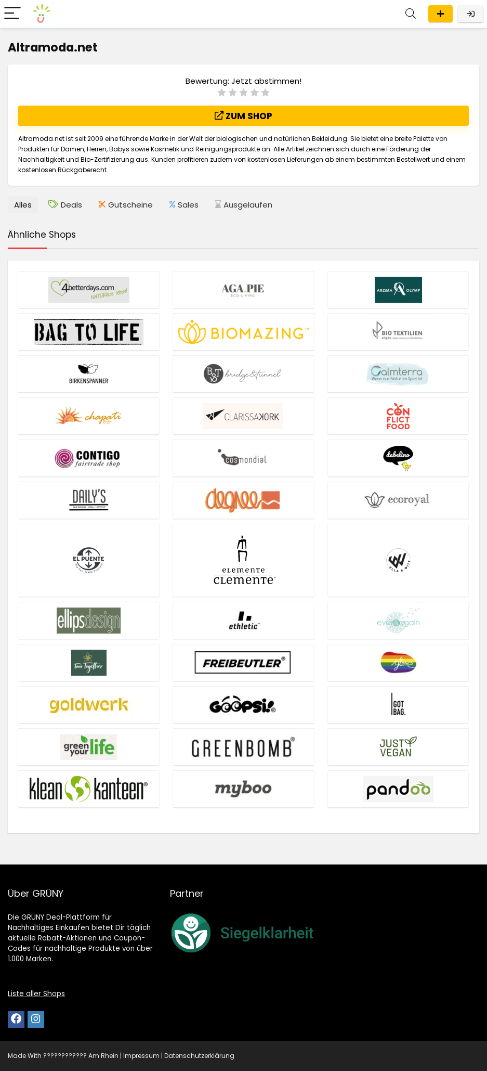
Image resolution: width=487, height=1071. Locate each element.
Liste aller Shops (36, 993)
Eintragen (440, 14)
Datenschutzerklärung (199, 1055)
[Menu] (12, 14)
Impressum (141, 1055)
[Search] (410, 14)
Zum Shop (243, 116)
